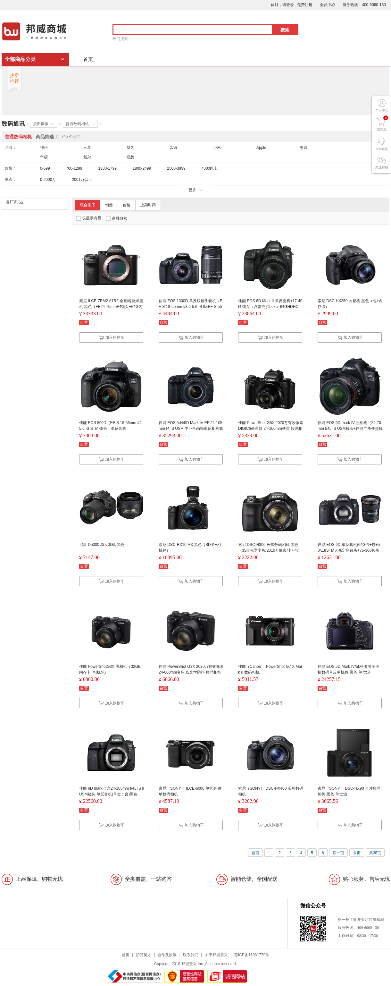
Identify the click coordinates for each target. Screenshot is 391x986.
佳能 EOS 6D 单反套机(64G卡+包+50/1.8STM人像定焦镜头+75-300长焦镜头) (349, 550)
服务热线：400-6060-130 (364, 5)
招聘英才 (143, 955)
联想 (130, 157)
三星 (87, 147)
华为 (130, 147)
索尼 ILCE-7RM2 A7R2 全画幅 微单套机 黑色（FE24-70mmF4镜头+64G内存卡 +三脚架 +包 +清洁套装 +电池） (111, 307)
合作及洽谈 (167, 955)
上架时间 (148, 205)
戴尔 (87, 157)
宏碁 (174, 147)
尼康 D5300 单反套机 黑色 (101, 544)
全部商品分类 (20, 59)
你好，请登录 (282, 5)
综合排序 (87, 205)
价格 (126, 205)
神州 (44, 147)
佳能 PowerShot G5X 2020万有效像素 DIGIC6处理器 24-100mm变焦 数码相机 (270, 429)
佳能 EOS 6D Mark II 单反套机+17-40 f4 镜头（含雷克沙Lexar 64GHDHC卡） (270, 307)
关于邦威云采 (216, 955)
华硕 (44, 157)
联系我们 (190, 955)
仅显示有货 (88, 218)
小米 (217, 147)
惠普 (303, 147)
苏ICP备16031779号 (251, 955)
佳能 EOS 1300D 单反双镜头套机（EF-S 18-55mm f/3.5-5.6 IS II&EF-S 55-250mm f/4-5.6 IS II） (191, 307)
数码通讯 (13, 124)
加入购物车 (111, 337)
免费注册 (304, 5)
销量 (109, 205)
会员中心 (327, 5)
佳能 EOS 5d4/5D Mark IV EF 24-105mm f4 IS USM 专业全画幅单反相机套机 (191, 429)
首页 (88, 59)
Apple (261, 147)
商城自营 (116, 218)
